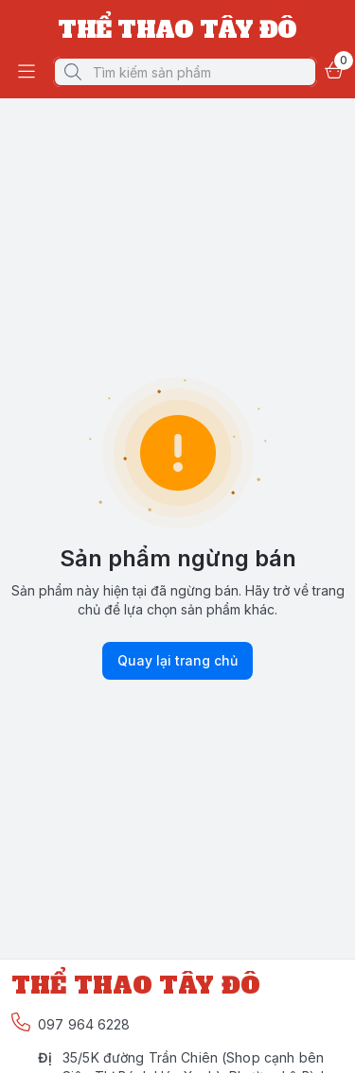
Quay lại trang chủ (177, 661)
